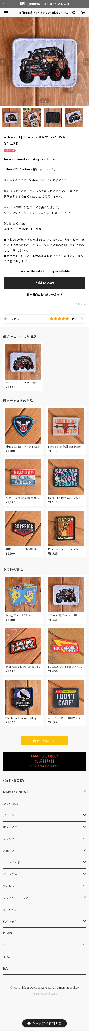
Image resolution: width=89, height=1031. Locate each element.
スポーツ (8, 851)
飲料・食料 (10, 921)
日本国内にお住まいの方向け (44, 294)
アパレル (8, 886)
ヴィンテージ (11, 874)
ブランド (9, 815)
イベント (9, 957)
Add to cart (44, 283)
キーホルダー (11, 909)
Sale (6, 945)
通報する (80, 304)
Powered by (44, 993)
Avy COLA (10, 803)
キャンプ (9, 839)
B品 (5, 968)
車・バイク (10, 827)
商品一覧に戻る (44, 741)
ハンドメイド (11, 862)
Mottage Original (15, 792)
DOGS (7, 933)
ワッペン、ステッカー (17, 898)
